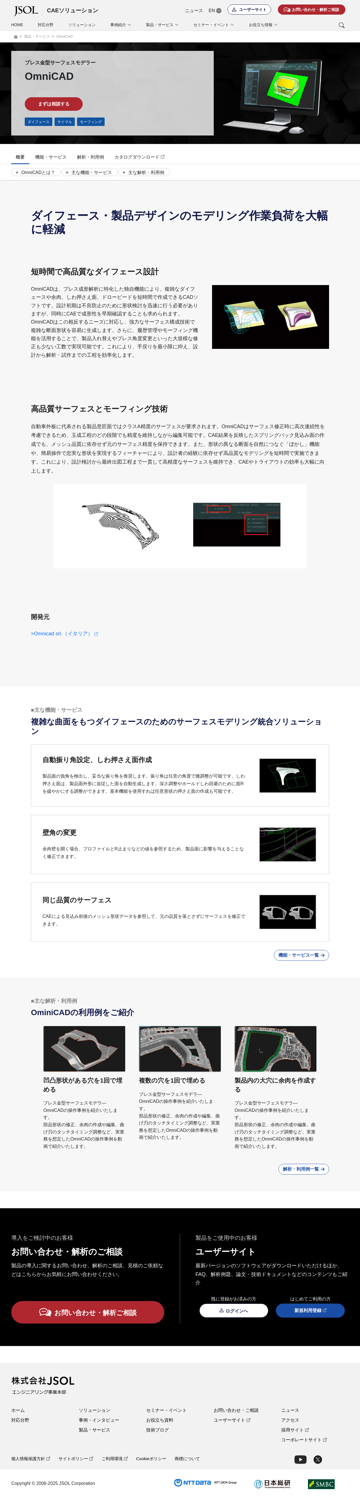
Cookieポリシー (151, 1465)
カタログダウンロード (139, 157)
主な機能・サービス (90, 175)
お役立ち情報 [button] (263, 25)
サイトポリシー (75, 1465)
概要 (20, 157)
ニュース (194, 10)
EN (215, 10)
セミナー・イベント (166, 1416)
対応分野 (45, 24)
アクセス (290, 1426)
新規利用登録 (310, 1317)
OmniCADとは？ (34, 175)
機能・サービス (51, 157)
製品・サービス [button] (162, 25)
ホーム (18, 1416)
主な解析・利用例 (147, 175)
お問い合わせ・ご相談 (236, 1416)
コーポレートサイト (304, 1446)
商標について (187, 1465)
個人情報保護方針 (30, 1465)
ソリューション (82, 24)
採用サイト (295, 1436)
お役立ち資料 (159, 1426)
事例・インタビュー (99, 1426)
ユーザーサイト (232, 1426)
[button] (318, 25)
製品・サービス (94, 1436)
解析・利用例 (90, 157)
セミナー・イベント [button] (214, 25)
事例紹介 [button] (120, 25)
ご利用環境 (115, 1465)
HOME (17, 24)
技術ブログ (157, 1436)
